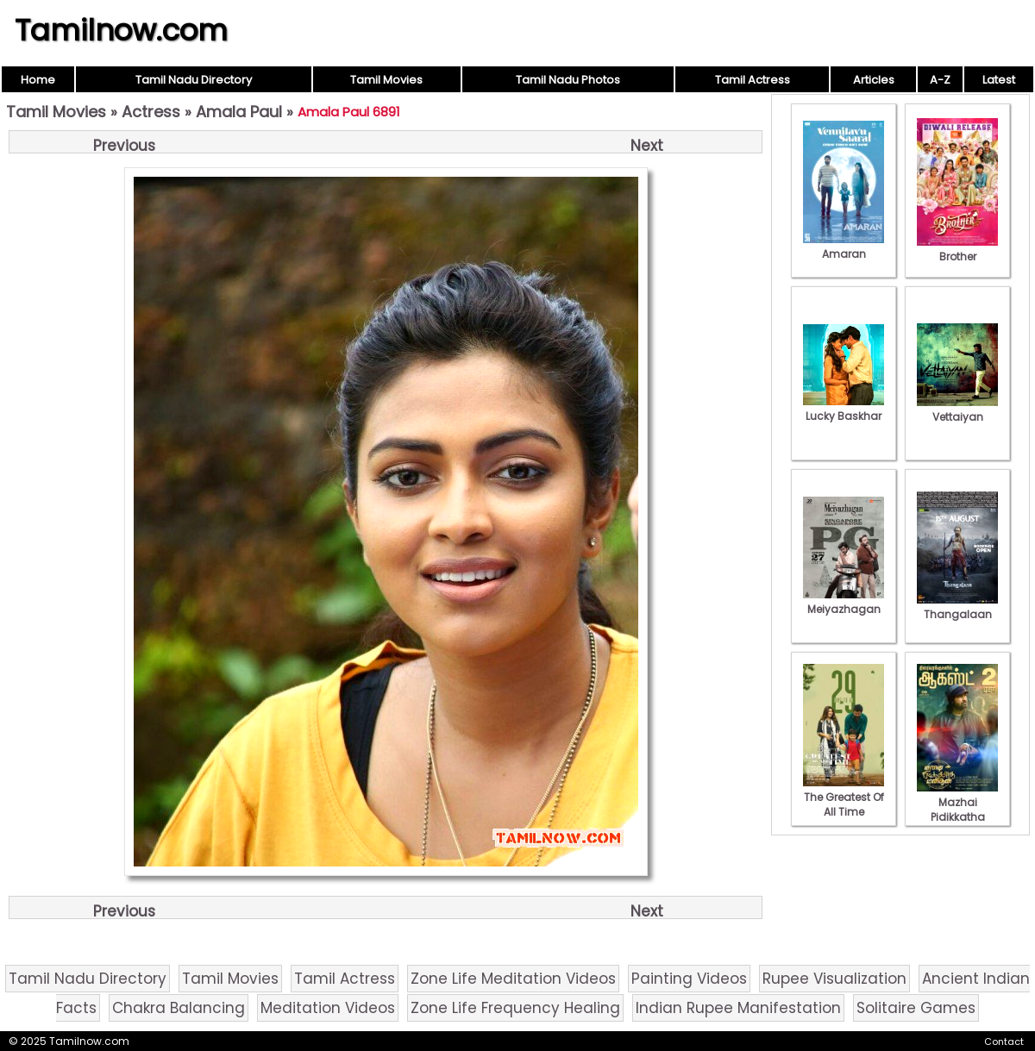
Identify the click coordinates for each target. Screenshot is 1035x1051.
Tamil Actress (752, 80)
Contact (1004, 1041)
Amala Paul (239, 111)
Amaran (843, 246)
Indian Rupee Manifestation (738, 1008)
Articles (873, 80)
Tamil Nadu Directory (193, 80)
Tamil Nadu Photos (568, 80)
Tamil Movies (386, 80)
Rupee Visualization (834, 978)
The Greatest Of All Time (843, 797)
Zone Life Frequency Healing (515, 1008)
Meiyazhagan (843, 601)
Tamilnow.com (121, 30)
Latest (998, 80)
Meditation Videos (327, 1008)
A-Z (940, 80)
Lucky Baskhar (843, 408)
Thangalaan (957, 607)
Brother (957, 249)
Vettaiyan (957, 409)
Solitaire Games (915, 1008)
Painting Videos (689, 978)
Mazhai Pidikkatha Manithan (957, 809)
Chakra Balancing (178, 1008)
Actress (151, 111)
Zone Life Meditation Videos (513, 978)
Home (38, 80)
